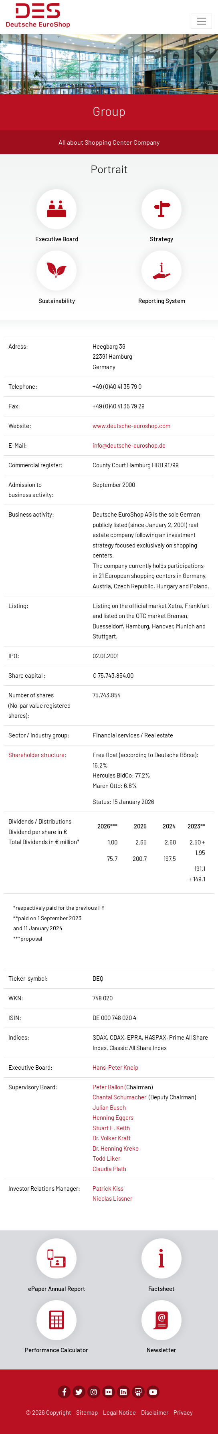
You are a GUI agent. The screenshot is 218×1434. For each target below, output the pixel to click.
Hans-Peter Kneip (115, 1067)
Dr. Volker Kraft (112, 1137)
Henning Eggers (113, 1117)
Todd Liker (106, 1158)
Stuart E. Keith (111, 1127)
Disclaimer (154, 1412)
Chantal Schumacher (119, 1097)
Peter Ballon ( (109, 1087)
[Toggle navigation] (201, 21)
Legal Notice (119, 1412)
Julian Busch (109, 1107)
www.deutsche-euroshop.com (131, 425)
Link (56, 216)
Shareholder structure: (37, 754)
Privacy (183, 1412)
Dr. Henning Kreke (116, 1148)
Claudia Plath (109, 1168)
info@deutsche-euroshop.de (129, 445)
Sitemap (87, 1412)
